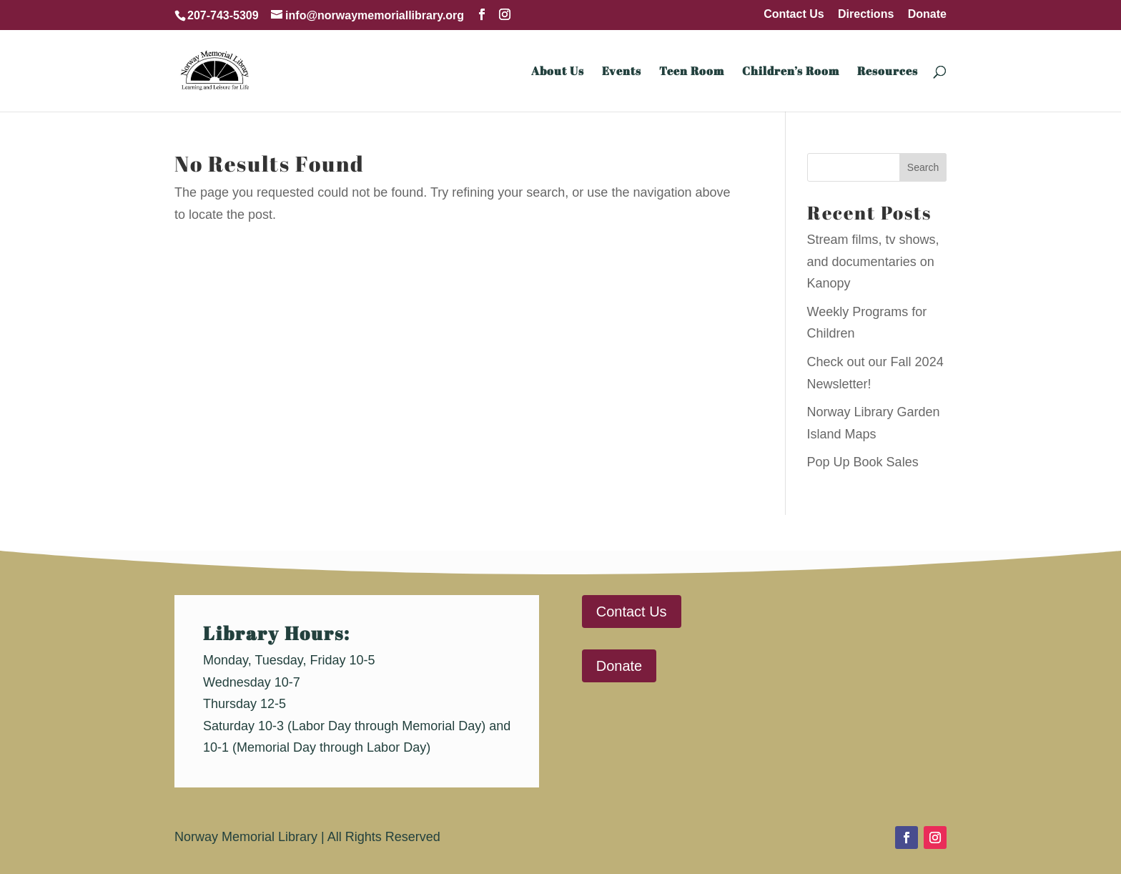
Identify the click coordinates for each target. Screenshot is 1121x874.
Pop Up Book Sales (863, 462)
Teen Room (691, 72)
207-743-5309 (223, 15)
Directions (866, 14)
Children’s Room (790, 72)
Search (923, 167)
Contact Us (794, 14)
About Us (557, 72)
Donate (927, 14)
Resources (887, 72)
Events (621, 72)
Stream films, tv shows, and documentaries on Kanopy (873, 261)
